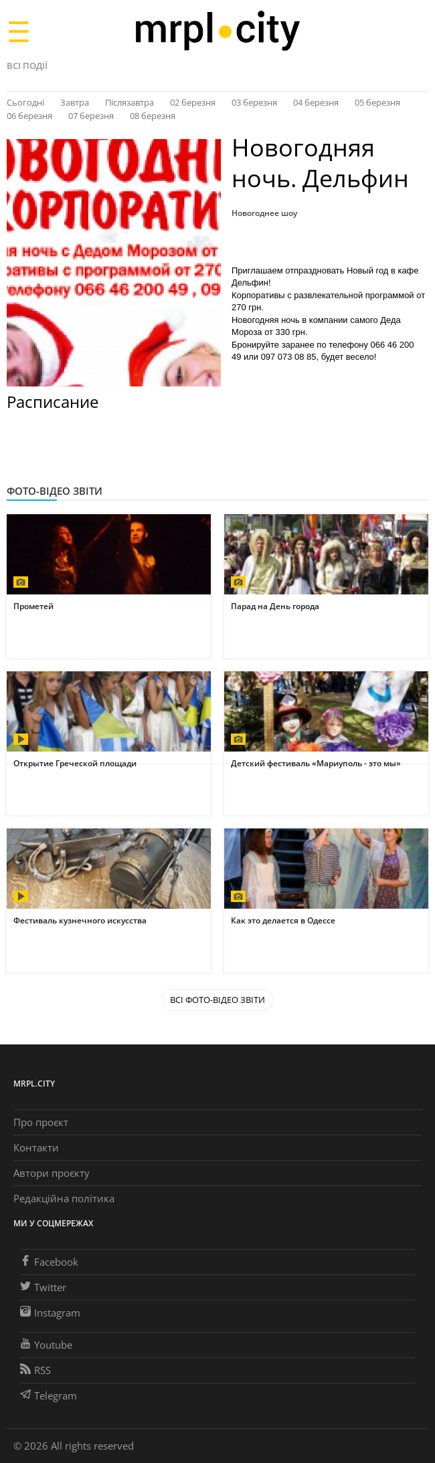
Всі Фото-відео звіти (217, 1000)
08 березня (152, 116)
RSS (35, 1370)
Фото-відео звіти (54, 490)
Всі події (27, 66)
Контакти (36, 1147)
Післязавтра (129, 102)
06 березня (29, 116)
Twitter (43, 1287)
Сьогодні (25, 102)
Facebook (49, 1261)
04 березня (316, 102)
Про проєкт (40, 1122)
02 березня (192, 102)
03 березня (254, 102)
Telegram (48, 1395)
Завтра (74, 102)
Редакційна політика (63, 1198)
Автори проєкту (51, 1172)
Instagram (50, 1312)
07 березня (91, 116)
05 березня (377, 102)
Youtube (46, 1344)
